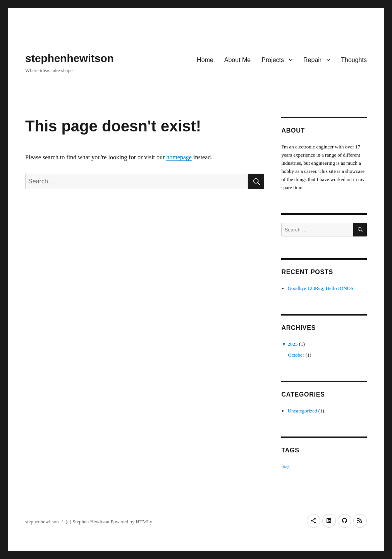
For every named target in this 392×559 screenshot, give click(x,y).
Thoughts (354, 60)
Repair (312, 60)
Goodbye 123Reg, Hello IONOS (321, 288)
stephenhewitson (69, 58)
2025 (293, 344)
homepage (179, 157)
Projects (272, 60)
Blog (285, 467)
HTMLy (144, 521)
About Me (237, 60)
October (296, 355)
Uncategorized (302, 411)
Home (205, 60)
